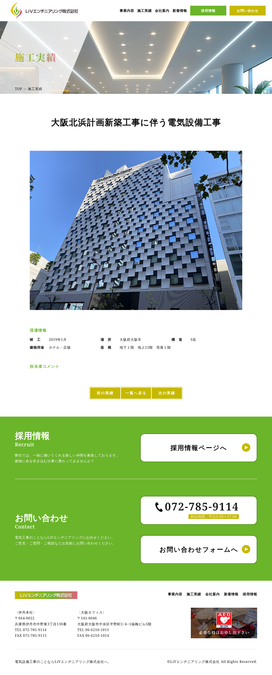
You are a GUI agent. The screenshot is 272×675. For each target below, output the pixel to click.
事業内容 (127, 10)
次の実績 (179, 393)
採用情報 (208, 10)
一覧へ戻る (136, 393)
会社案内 (162, 10)
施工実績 (144, 10)
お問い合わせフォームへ (198, 550)
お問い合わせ (247, 10)
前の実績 (93, 393)
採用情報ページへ (198, 448)
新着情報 (180, 10)
